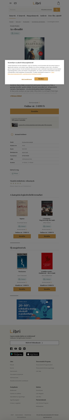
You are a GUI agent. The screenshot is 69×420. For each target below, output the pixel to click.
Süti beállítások (27, 79)
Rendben (41, 79)
